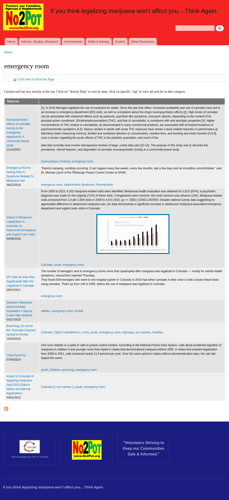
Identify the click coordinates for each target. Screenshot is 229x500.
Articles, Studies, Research (39, 41)
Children (55, 370)
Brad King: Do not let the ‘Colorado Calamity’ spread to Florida (21, 330)
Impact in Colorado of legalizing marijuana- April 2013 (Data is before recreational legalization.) (20, 385)
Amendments (73, 41)
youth (57, 264)
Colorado (47, 264)
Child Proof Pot (16, 355)
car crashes (143, 332)
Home (11, 41)
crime (85, 332)
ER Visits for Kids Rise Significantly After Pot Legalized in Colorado (21, 281)
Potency (65, 161)
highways (128, 332)
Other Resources (142, 41)
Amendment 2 (72, 332)
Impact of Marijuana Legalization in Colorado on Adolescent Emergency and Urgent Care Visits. (21, 226)
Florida (79, 311)
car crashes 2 (65, 387)
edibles (45, 311)
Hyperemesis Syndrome (79, 184)
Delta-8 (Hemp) (98, 41)
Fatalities (157, 332)
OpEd (57, 332)
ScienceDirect (50, 161)
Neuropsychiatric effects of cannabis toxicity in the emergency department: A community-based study (18, 132)
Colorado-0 (48, 387)
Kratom (120, 41)
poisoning (68, 370)
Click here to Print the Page (33, 79)
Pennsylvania (104, 184)
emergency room (82, 161)
